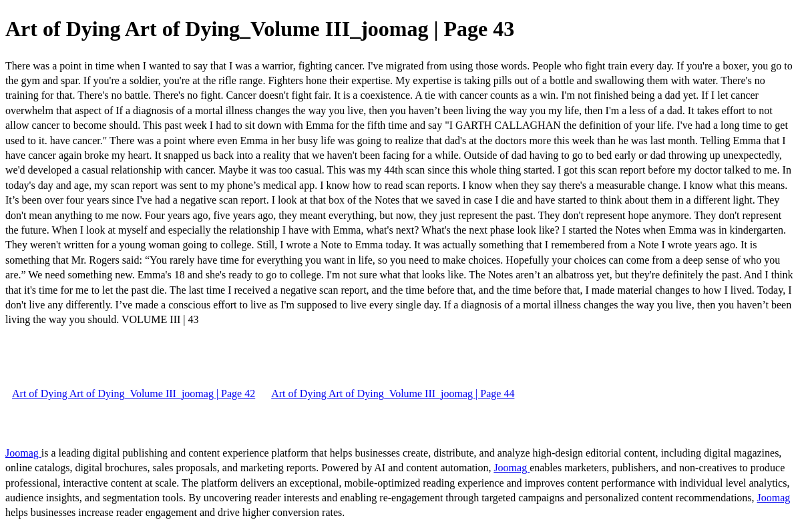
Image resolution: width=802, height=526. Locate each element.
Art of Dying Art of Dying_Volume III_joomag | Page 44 (392, 393)
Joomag (23, 453)
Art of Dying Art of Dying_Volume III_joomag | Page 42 (133, 393)
